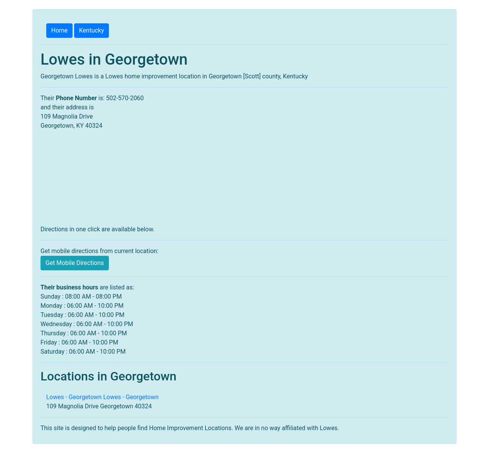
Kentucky (91, 30)
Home (59, 30)
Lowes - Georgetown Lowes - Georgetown (102, 397)
